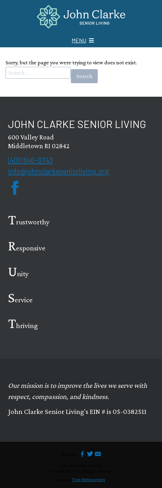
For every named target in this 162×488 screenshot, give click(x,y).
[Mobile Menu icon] (83, 40)
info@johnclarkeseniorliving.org (58, 171)
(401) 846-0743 (30, 159)
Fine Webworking (88, 479)
